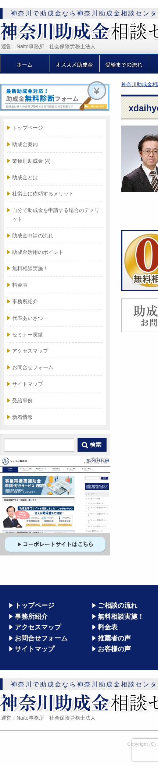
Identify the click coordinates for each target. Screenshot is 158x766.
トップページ (27, 128)
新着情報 (22, 417)
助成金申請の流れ (32, 236)
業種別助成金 (31, 161)
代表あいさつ (27, 318)
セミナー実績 (27, 335)
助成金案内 (25, 144)
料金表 (20, 285)
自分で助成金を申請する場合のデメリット (56, 214)
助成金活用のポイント (38, 252)
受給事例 (22, 400)
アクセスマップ (30, 351)
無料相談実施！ (30, 268)
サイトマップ (27, 384)
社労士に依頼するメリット (43, 194)
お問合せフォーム (32, 367)
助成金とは (25, 177)
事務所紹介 (25, 301)
